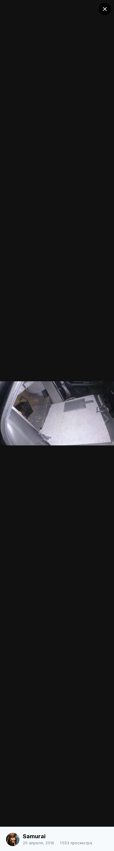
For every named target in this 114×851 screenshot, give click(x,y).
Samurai (34, 836)
